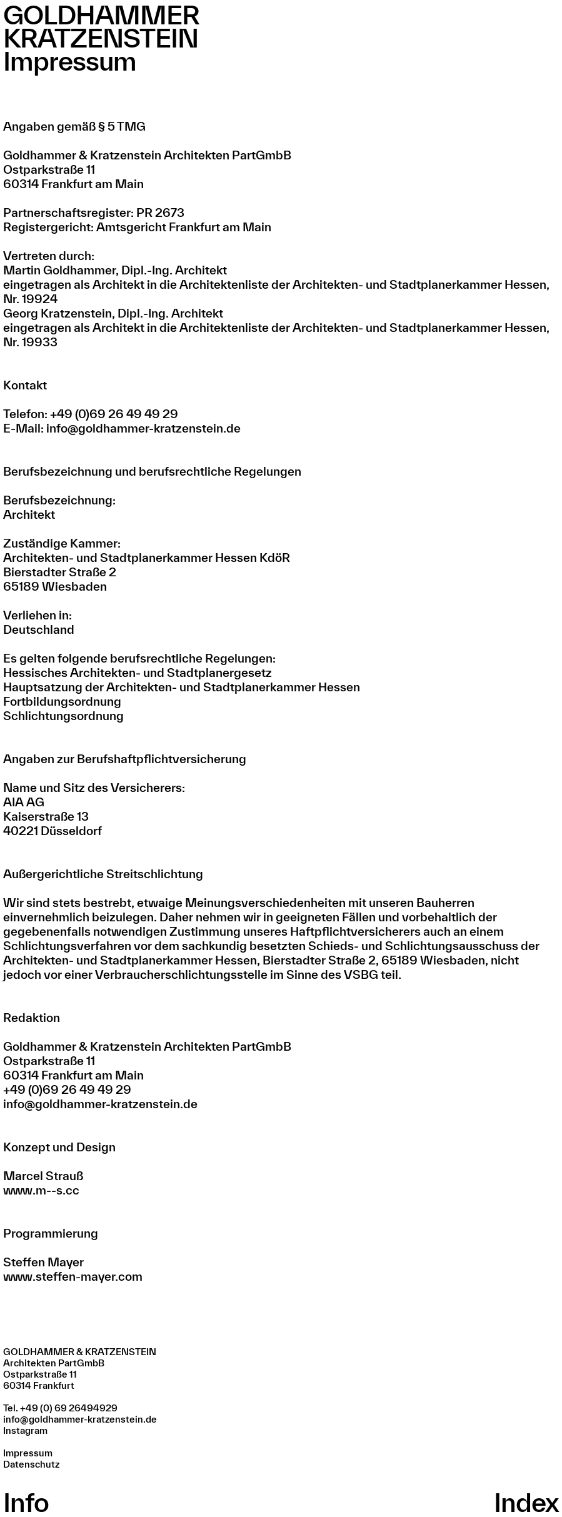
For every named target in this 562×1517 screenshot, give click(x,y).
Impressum (28, 1453)
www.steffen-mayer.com (73, 1276)
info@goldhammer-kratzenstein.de (80, 1419)
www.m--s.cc (41, 1190)
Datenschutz (31, 1464)
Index (526, 1502)
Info (26, 1502)
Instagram (25, 1430)
